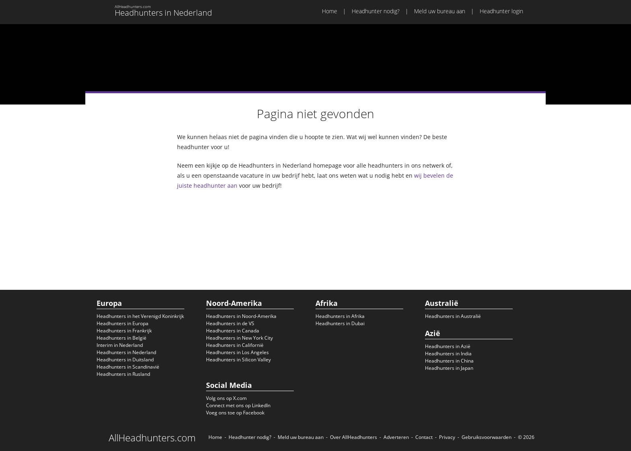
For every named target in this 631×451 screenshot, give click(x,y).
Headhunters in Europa (122, 323)
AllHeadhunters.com (152, 437)
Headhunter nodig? (376, 11)
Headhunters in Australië (453, 316)
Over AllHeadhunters (353, 437)
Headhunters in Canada (232, 330)
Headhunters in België (121, 337)
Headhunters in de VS (230, 323)
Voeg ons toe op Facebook (235, 412)
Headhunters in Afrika (340, 316)
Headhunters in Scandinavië (128, 366)
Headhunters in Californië (235, 345)
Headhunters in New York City (239, 337)
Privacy (447, 437)
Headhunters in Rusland (123, 374)
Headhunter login (501, 11)
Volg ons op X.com (226, 398)
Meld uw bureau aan (439, 11)
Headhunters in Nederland (126, 352)
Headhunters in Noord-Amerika (241, 316)
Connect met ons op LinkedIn (238, 405)
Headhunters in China (449, 360)
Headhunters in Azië (447, 346)
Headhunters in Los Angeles (237, 352)
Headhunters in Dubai (340, 323)
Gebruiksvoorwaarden (486, 437)
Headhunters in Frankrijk (124, 330)
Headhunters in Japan (449, 368)
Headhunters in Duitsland (125, 359)
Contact (424, 437)
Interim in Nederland (120, 345)
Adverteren (396, 437)
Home (329, 11)
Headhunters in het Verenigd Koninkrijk (140, 316)
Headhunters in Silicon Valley (238, 359)
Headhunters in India (448, 353)
